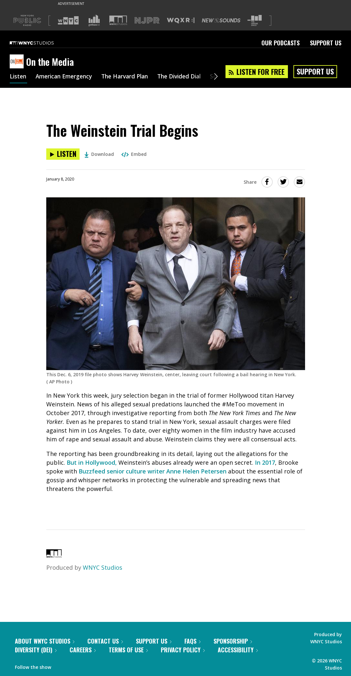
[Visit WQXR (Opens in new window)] (180, 20)
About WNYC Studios (44, 641)
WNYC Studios (102, 567)
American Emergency (67, 77)
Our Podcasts (280, 43)
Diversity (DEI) (36, 650)
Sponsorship (233, 641)
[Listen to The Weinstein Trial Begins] (63, 154)
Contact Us (105, 641)
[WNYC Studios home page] (40, 43)
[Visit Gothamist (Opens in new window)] (94, 20)
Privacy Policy (183, 650)
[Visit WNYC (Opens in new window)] (68, 20)
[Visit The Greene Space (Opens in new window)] (254, 20)
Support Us (325, 43)
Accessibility (238, 650)
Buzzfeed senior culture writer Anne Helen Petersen (152, 471)
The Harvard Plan (131, 77)
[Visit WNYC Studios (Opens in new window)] (118, 20)
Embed (134, 154)
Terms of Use (128, 650)
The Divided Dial (188, 77)
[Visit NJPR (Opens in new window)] (147, 20)
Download (99, 154)
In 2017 (265, 462)
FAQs (192, 641)
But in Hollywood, (92, 462)
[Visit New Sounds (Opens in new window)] (221, 20)
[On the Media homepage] (18, 61)
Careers (83, 650)
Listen (18, 77)
